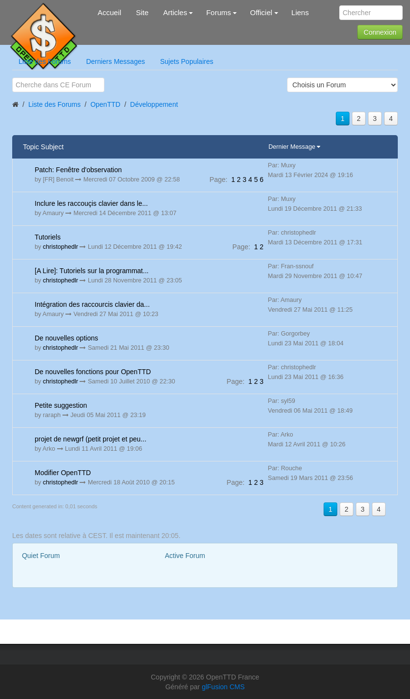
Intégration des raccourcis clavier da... (92, 304)
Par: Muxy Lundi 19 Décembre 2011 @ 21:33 (315, 204)
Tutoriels (48, 237)
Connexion (380, 32)
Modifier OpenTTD (63, 473)
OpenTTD (105, 104)
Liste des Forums (45, 61)
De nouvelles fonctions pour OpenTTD (93, 372)
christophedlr (60, 246)
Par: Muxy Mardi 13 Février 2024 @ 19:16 (310, 170)
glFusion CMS (223, 687)
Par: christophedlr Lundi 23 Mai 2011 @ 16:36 (306, 372)
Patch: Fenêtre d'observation (78, 170)
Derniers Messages (115, 61)
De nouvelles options (66, 338)
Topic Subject (43, 147)
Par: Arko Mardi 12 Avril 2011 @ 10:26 (307, 439)
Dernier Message (292, 146)
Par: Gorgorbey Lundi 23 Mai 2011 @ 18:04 (306, 338)
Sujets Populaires (186, 61)
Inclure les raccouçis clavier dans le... (91, 203)
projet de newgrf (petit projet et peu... (90, 439)
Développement (154, 104)
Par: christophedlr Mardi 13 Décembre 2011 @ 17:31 (315, 237)
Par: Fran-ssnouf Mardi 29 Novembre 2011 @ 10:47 (315, 271)
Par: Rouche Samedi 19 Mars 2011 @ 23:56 (310, 473)
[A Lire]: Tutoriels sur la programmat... (91, 271)
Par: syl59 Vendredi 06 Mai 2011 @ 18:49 (310, 406)
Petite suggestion (61, 405)
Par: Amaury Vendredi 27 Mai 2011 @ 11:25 (310, 305)
